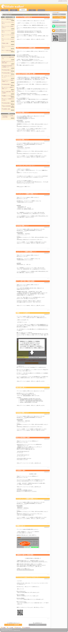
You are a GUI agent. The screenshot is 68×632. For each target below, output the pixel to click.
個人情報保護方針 (26, 627)
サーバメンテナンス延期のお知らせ (8, 27)
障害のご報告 (5, 43)
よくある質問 (10, 627)
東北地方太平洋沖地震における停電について (8, 66)
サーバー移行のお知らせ (8, 50)
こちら (20, 186)
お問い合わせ (18, 627)
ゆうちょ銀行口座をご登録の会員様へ (8, 92)
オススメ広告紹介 (20, 594)
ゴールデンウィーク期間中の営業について (8, 81)
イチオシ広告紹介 (20, 598)
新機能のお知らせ (20, 525)
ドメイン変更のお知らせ (8, 19)
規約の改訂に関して (21, 387)
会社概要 (3, 627)
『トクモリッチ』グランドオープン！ (8, 76)
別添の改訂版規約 (26, 395)
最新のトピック (11, 113)
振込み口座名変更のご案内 (8, 106)
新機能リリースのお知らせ (8, 95)
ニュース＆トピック (21, 591)
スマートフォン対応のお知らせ (8, 58)
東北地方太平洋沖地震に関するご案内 (25, 73)
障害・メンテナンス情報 (42, 14)
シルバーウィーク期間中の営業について (8, 88)
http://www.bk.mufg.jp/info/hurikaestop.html (25, 569)
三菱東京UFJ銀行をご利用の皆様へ (25, 554)
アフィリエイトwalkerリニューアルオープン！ (28, 577)
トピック (35, 14)
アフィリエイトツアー (21, 601)
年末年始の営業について (8, 70)
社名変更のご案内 (6, 109)
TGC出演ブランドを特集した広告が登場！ (8, 116)
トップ (2, 12)
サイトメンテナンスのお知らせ (8, 35)
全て (23, 14)
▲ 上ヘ (48, 44)
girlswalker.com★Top (63, 0)
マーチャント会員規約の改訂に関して (8, 99)
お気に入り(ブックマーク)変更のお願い (7, 62)
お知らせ (12, 55)
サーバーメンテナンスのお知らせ (8, 23)
